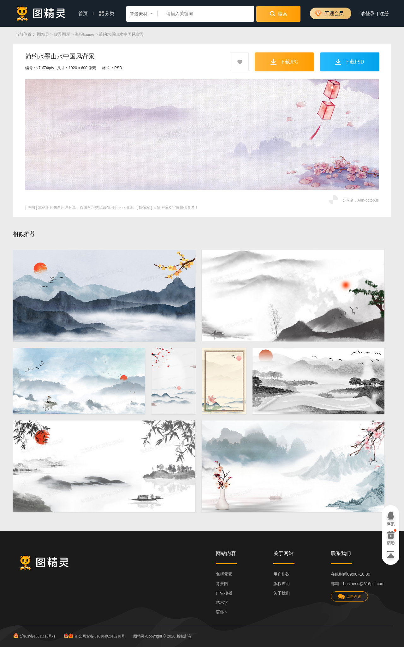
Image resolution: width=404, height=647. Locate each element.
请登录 (367, 13)
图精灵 (43, 34)
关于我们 (281, 593)
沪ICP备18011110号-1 (34, 635)
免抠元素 (224, 574)
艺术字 (222, 602)
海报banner (84, 34)
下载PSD (349, 62)
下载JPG (284, 62)
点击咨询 (349, 596)
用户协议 (281, 574)
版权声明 (281, 583)
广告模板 (224, 593)
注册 (384, 13)
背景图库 (62, 34)
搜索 (279, 13)
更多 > (222, 612)
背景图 (222, 583)
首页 (85, 13)
